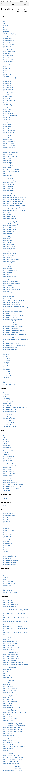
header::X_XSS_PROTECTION (11, 763)
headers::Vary (7, 298)
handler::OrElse (7, 154)
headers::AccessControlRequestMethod (14, 210)
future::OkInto (7, 91)
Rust (26, 1)
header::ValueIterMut (9, 190)
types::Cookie (7, 351)
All (13, 4)
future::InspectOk (8, 61)
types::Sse (6, 377)
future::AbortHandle (8, 33)
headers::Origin (7, 267)
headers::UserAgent (8, 296)
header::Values (7, 192)
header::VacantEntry (8, 184)
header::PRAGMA (7, 705)
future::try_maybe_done (9, 556)
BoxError (5, 572)
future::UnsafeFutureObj (9, 466)
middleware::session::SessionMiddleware (14, 345)
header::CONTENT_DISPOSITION (12, 651)
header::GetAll (7, 160)
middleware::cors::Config (10, 317)
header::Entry (7, 405)
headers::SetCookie (8, 287)
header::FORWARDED (9, 681)
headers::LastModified (9, 261)
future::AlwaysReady (8, 40)
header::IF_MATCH (8, 686)
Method (5, 29)
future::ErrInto (7, 46)
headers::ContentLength (9, 225)
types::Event (6, 356)
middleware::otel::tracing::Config (12, 338)
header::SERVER (7, 733)
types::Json (6, 362)
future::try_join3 (7, 549)
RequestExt (6, 449)
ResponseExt (6, 452)
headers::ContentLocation (10, 227)
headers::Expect (7, 240)
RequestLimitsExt (8, 451)
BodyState (6, 394)
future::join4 (6, 523)
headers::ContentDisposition (11, 222)
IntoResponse (7, 447)
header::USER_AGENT (9, 748)
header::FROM (7, 683)
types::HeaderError (8, 415)
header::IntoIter (7, 167)
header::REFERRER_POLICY (10, 718)
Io (3, 27)
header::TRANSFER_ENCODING (11, 742)
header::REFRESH (8, 720)
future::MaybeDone (8, 400)
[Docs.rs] (1, 1)
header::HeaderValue (9, 166)
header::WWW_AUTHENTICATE (11, 755)
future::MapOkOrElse (9, 87)
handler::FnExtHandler (9, 147)
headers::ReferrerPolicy (9, 276)
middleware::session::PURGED (11, 767)
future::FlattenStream (9, 52)
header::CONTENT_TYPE (9, 668)
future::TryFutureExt (8, 464)
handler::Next (7, 585)
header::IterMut (7, 175)
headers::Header (7, 480)
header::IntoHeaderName (10, 479)
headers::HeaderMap (9, 244)
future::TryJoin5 (7, 123)
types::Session (7, 375)
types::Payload (7, 490)
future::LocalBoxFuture (9, 583)
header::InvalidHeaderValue (11, 171)
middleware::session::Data (10, 587)
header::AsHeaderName (9, 477)
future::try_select (8, 558)
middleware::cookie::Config (10, 313)
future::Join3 (6, 68)
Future (5, 437)
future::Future (7, 458)
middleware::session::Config (11, 343)
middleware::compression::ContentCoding (15, 407)
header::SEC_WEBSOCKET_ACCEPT (12, 724)
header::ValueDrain (8, 186)
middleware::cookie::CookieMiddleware (14, 315)
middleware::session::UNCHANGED (12, 770)
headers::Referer (7, 274)
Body (4, 392)
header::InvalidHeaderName (11, 169)
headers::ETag (7, 237)
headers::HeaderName (9, 246)
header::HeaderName (9, 164)
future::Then (6, 111)
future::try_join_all (8, 555)
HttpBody (5, 443)
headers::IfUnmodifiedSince (11, 259)
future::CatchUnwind (8, 44)
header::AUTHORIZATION (10, 641)
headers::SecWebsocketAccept (11, 280)
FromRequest (6, 436)
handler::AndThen (8, 136)
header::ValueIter (8, 188)
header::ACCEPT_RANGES (10, 608)
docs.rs (21, 1)
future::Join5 (6, 72)
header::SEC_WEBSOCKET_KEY (11, 727)
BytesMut (5, 23)
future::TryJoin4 (7, 121)
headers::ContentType (9, 231)
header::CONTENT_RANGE (10, 660)
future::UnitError (7, 128)
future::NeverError (8, 89)
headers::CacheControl (9, 218)
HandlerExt (6, 441)
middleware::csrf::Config (9, 321)
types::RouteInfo (7, 373)
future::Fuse (6, 53)
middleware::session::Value (10, 411)
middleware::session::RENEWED (12, 769)
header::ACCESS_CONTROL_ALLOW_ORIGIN (15, 621)
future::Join (6, 66)
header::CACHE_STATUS (9, 645)
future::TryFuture (7, 462)
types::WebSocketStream (10, 592)
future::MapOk (7, 85)
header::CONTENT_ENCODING (11, 653)
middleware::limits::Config (10, 328)
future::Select (7, 104)
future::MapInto (7, 83)
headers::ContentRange (9, 229)
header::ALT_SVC (7, 640)
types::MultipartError (9, 418)
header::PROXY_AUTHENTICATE (11, 707)
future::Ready (7, 102)
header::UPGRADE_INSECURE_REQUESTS (14, 746)
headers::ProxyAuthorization (11, 270)
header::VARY (6, 750)
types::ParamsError (8, 420)
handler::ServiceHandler (10, 156)
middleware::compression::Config (12, 311)
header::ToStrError (8, 182)
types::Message (7, 417)
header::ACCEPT (7, 600)
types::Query (6, 369)
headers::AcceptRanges (9, 195)
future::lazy (6, 528)
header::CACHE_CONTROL (10, 643)
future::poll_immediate (9, 538)
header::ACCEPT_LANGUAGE (10, 606)
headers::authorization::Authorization (13, 300)
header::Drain (7, 158)
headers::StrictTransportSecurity (12, 289)
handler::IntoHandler (9, 473)
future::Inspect (7, 57)
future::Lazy (6, 76)
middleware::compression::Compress (13, 306)
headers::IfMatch (7, 252)
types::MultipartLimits (9, 366)
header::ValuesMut (8, 194)
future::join (6, 519)
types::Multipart (7, 591)
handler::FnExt (7, 467)
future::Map (6, 80)
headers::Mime (7, 265)
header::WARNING (8, 754)
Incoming (5, 25)
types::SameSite (7, 424)
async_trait (6, 498)
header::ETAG (6, 675)
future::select (6, 541)
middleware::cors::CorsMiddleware (13, 319)
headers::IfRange (7, 257)
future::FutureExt (7, 460)
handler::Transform (8, 475)
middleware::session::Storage (11, 488)
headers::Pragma (7, 268)
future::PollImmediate (9, 100)
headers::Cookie (7, 233)
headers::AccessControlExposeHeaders (14, 205)
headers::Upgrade (8, 295)
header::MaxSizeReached (10, 179)
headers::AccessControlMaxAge (11, 207)
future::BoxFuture (8, 581)
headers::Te (6, 291)
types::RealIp (6, 371)
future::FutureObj (8, 55)
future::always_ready (9, 515)
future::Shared (7, 109)
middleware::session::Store (10, 349)
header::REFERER (8, 716)
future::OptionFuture (9, 93)
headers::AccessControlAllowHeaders (13, 199)
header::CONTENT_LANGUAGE (11, 654)
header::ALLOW (7, 638)
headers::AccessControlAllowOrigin (12, 203)
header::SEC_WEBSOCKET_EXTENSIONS (14, 726)
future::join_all (7, 527)
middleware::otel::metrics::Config (12, 332)
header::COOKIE (7, 669)
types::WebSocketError (9, 426)
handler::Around (7, 138)
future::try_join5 (7, 553)
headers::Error (7, 239)
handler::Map (7, 149)
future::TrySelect (7, 126)
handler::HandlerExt (8, 471)
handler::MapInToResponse (10, 152)
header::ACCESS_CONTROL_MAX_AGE (13, 626)
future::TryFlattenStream (10, 115)
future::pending (7, 534)
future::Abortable (8, 37)
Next (4, 574)
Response (5, 577)
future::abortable (8, 513)
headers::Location (8, 263)
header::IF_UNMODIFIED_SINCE (11, 694)
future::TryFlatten (8, 113)
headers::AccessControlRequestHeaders (14, 209)
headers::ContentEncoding (10, 224)
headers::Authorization (9, 216)
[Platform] (8, 1)
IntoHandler (6, 445)
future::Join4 (6, 70)
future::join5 (6, 525)
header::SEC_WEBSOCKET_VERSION (13, 731)
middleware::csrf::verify (9, 564)
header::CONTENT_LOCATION (11, 658)
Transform (6, 454)
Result (5, 579)
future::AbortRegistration (10, 35)
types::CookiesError (8, 413)
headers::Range (7, 272)
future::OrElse (7, 95)
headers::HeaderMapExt (10, 482)
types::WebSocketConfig (9, 384)
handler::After (7, 134)
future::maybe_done (8, 530)
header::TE (6, 739)
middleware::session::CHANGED (11, 765)
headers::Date (7, 235)
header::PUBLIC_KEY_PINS (10, 711)
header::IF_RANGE (8, 692)
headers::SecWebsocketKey (10, 282)
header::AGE (6, 636)
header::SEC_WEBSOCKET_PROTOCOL (13, 729)
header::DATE (6, 671)
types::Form (6, 358)
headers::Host (7, 250)
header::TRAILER (7, 740)
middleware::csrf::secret (10, 562)
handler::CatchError (8, 143)
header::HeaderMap (8, 162)
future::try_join (7, 547)
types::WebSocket (8, 382)
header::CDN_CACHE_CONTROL (11, 647)
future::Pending (7, 96)
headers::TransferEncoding (10, 293)
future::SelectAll (7, 106)
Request (5, 576)
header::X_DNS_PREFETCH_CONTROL (13, 759)
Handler (5, 439)
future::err (6, 517)
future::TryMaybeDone (9, 402)
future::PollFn (7, 98)
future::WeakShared (8, 132)
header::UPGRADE (8, 744)
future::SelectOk (7, 108)
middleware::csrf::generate (10, 560)
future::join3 (6, 521)
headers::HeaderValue (9, 248)
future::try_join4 (7, 551)
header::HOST (7, 684)
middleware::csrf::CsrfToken (10, 325)
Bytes (4, 22)
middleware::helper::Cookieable (12, 486)
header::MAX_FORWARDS (10, 701)
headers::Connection (9, 220)
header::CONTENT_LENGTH (10, 656)
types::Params (7, 368)
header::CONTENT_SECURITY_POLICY (13, 662)
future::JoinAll (7, 74)
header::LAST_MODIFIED (9, 696)
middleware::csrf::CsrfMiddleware (12, 323)
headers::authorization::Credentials (13, 484)
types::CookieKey (8, 589)
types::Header (7, 360)
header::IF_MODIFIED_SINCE (11, 688)
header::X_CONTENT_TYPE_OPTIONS (13, 757)
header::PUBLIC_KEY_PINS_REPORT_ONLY (14, 712)
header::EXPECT (7, 677)
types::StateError (8, 381)
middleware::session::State (10, 347)
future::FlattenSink (8, 50)
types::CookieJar (7, 353)
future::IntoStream (8, 65)
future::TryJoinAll (7, 124)
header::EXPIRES (7, 679)
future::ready (6, 540)
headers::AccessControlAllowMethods (13, 201)
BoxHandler (6, 20)
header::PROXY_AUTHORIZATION (12, 709)
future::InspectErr (8, 59)
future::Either (6, 398)
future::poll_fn (7, 536)
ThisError (5, 506)
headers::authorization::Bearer (11, 304)
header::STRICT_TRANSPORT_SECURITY (13, 737)
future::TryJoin (7, 117)
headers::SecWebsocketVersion (11, 283)
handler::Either (7, 403)
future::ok (5, 532)
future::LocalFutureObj (9, 78)
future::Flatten (7, 48)
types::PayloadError (8, 422)
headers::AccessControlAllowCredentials (14, 197)
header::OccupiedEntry (9, 181)
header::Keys (6, 177)
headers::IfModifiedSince (10, 253)
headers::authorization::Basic (11, 302)
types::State (6, 379)
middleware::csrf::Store (9, 409)
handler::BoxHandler (9, 141)
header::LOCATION (8, 699)
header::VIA (6, 752)
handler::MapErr (7, 151)
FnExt (4, 434)
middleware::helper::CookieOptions (13, 326)
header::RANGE (7, 714)
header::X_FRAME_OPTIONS (10, 761)
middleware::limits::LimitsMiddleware (14, 330)
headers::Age (6, 212)
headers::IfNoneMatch (9, 255)
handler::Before (7, 139)
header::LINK (6, 697)
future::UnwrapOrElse (9, 130)
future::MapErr (7, 81)
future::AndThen (7, 42)
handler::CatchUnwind (9, 145)
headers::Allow (7, 214)
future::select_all (8, 543)
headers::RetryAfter (8, 278)
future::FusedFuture (8, 456)
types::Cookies (7, 354)
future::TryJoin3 (7, 119)
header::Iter (6, 173)
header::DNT (6, 673)
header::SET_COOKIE (8, 735)
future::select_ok (7, 545)
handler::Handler (8, 469)
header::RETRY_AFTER (9, 722)
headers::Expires (7, 242)
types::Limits (6, 364)
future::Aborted (7, 38)
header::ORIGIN (7, 703)
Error (4, 396)
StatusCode (6, 31)
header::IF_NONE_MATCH (10, 690)
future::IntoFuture (8, 63)
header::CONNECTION (9, 649)
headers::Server (7, 285)
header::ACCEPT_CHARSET (10, 602)
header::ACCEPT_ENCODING (10, 604)
